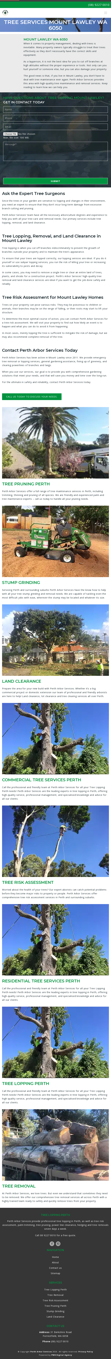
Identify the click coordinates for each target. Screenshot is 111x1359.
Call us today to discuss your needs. (31, 396)
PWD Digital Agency (61, 1355)
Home (32, 33)
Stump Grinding (55, 1311)
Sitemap (55, 1273)
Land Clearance (56, 1316)
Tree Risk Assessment (55, 1300)
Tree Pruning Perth (55, 1305)
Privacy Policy (85, 1351)
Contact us (55, 1267)
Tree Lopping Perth (55, 1289)
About (55, 1262)
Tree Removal (55, 1294)
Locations (41, 33)
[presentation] (27, 169)
